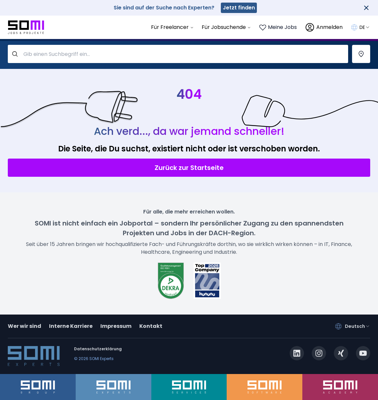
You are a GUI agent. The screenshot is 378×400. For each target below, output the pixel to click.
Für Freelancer (172, 27)
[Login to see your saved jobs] (278, 27)
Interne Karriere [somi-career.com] (71, 326)
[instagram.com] (319, 353)
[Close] (366, 8)
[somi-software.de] (264, 387)
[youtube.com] (363, 353)
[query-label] (178, 54)
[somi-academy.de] (340, 387)
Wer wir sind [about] (24, 326)
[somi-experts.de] (113, 387)
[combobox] (364, 27)
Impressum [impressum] (116, 326)
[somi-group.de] (38, 387)
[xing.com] (341, 353)
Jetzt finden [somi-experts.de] (239, 7)
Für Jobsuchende (226, 27)
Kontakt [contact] (150, 326)
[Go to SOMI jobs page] (26, 27)
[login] (324, 27)
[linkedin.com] (297, 353)
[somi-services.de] (189, 387)
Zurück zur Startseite (189, 167)
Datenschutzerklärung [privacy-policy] (98, 349)
